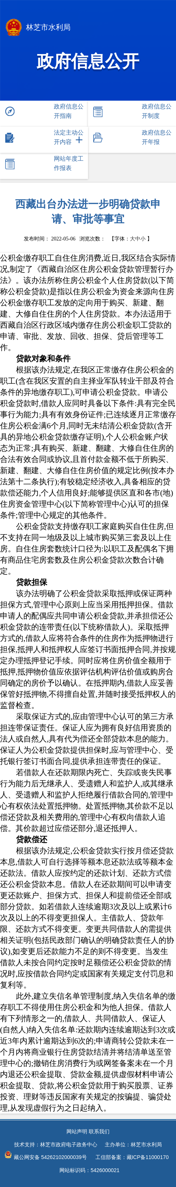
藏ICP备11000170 (148, 1157)
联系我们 (99, 1131)
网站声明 (76, 1131)
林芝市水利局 (38, 28)
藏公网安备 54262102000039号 (45, 1155)
